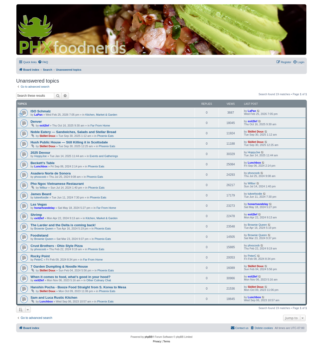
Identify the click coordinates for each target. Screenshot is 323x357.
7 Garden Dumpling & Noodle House (59, 266)
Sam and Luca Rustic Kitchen (54, 297)
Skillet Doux (48, 135)
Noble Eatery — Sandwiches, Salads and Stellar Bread (73, 132)
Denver (36, 121)
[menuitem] (43, 62)
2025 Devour (40, 153)
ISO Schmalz (41, 111)
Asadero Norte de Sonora (51, 173)
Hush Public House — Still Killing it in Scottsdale (69, 142)
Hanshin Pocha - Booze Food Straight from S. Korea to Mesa (78, 287)
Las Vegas (39, 204)
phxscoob (40, 176)
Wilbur (43, 187)
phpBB (148, 337)
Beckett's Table (43, 163)
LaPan (38, 114)
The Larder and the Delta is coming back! (63, 225)
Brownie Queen (43, 228)
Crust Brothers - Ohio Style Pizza (57, 246)
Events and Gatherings (104, 156)
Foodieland (39, 235)
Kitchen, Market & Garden (101, 114)
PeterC (38, 259)
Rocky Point (40, 256)
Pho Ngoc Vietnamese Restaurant (57, 184)
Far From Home (100, 125)
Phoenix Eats (105, 135)
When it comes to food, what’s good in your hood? (71, 277)
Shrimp (36, 215)
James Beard (41, 194)
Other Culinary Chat (98, 280)
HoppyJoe (40, 156)
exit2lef (44, 125)
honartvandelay (44, 207)
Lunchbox (41, 166)
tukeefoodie (41, 197)
